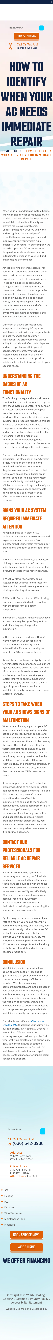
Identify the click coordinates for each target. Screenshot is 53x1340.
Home (6, 151)
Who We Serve (13, 1213)
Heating (8, 1196)
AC (6, 1190)
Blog (17, 151)
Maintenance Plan (14, 1219)
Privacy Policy (39, 1299)
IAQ (6, 1201)
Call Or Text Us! (27, 44)
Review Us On (24, 27)
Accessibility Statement (26, 1302)
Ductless (9, 1207)
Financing (9, 1224)
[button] (52, 2)
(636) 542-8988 (27, 47)
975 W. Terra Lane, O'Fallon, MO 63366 (22, 1157)
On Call (23, 1176)
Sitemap (21, 1299)
